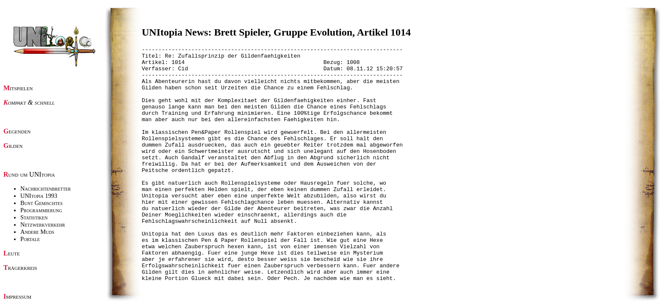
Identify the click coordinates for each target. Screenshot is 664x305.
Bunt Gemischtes (41, 203)
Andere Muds (37, 231)
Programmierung (41, 210)
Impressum (17, 296)
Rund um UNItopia (29, 174)
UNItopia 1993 (38, 195)
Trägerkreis (20, 267)
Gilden (12, 145)
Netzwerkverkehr (42, 224)
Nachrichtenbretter (45, 188)
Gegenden (16, 131)
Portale (30, 239)
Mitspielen (18, 88)
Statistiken (33, 217)
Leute (11, 253)
